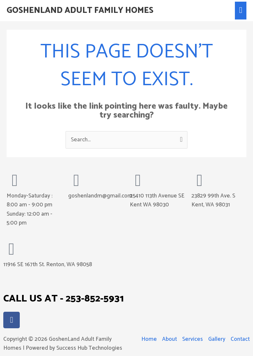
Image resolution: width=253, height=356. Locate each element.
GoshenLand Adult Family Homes (80, 11)
